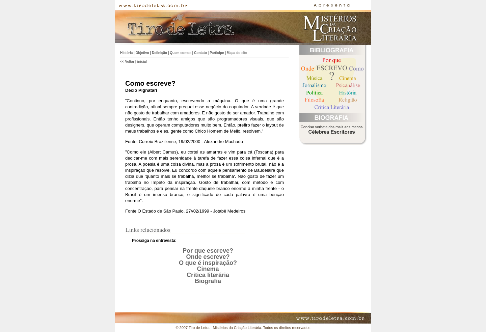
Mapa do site (237, 53)
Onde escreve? (208, 256)
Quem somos (180, 53)
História (126, 53)
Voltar (129, 61)
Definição (159, 53)
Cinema (208, 269)
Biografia (208, 281)
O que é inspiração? (208, 262)
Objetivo (142, 53)
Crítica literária (208, 275)
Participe (217, 53)
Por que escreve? (208, 250)
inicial (141, 61)
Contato (200, 53)
